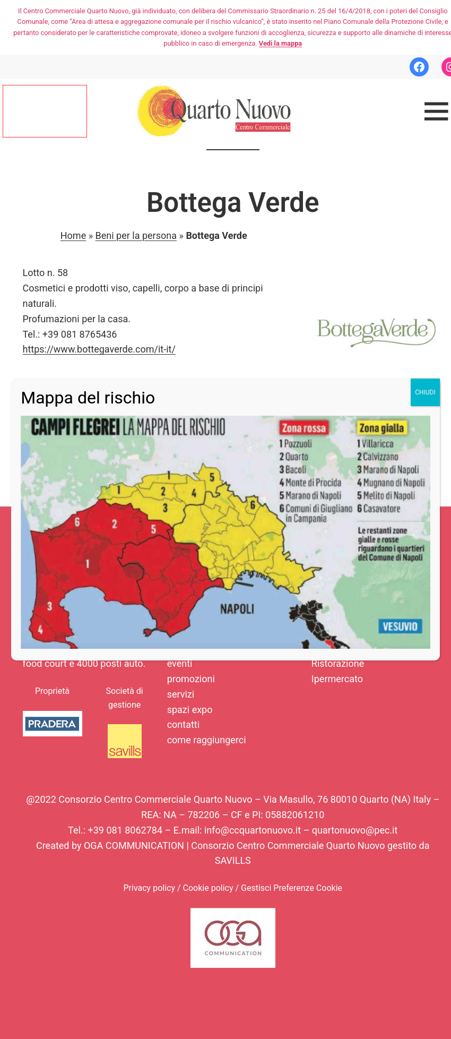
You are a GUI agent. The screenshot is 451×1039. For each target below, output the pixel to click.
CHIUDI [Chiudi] (425, 392)
